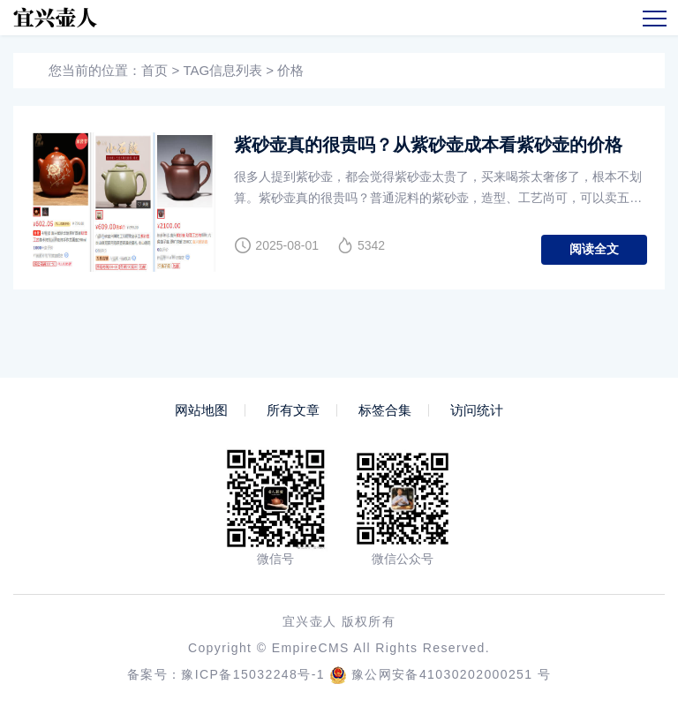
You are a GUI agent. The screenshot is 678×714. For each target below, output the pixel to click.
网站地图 (201, 410)
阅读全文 (594, 249)
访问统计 (476, 410)
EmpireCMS (311, 648)
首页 (154, 70)
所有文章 (293, 410)
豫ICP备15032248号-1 (252, 674)
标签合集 (384, 410)
